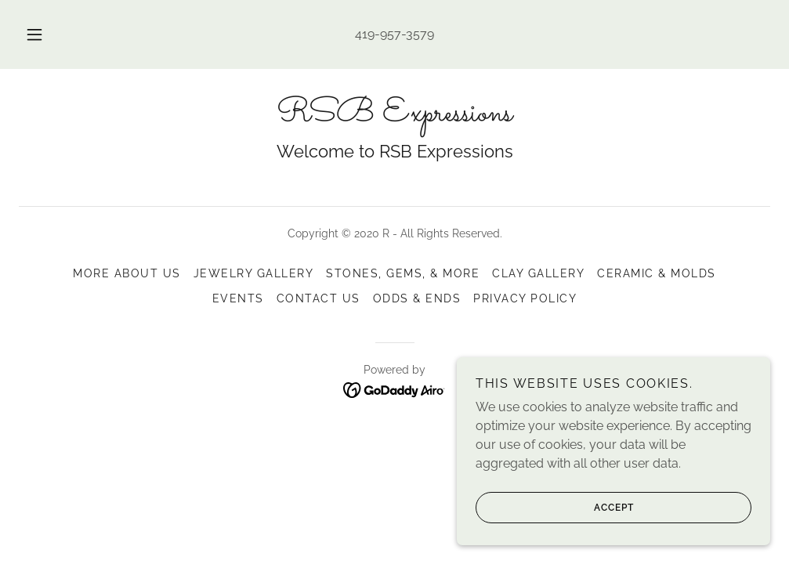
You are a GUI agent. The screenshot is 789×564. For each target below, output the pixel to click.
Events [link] (238, 298)
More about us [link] (126, 273)
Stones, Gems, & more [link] (403, 273)
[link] (394, 116)
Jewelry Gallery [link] (253, 273)
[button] (52, 34)
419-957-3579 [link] (394, 34)
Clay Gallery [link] (538, 273)
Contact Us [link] (318, 298)
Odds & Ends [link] (417, 298)
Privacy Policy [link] (525, 298)
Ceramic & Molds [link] (656, 273)
